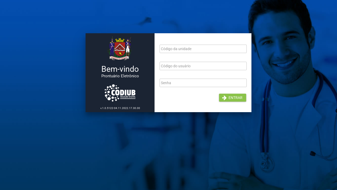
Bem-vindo (120, 69)
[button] (232, 98)
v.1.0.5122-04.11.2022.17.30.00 (120, 108)
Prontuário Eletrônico (120, 76)
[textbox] (203, 49)
